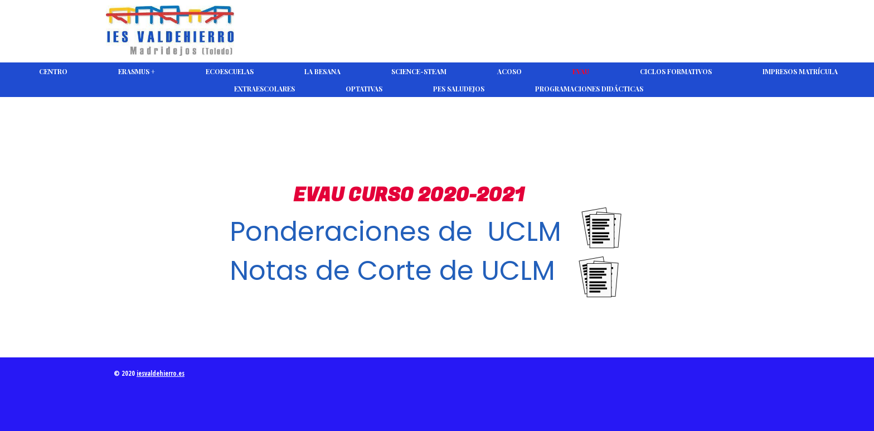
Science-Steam (418, 71)
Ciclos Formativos (676, 71)
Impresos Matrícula (800, 71)
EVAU (580, 71)
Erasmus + (136, 71)
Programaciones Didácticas (589, 88)
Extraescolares (264, 88)
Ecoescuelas (230, 71)
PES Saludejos (458, 88)
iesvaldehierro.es (160, 373)
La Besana (322, 71)
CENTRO (53, 71)
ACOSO (509, 71)
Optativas (364, 88)
